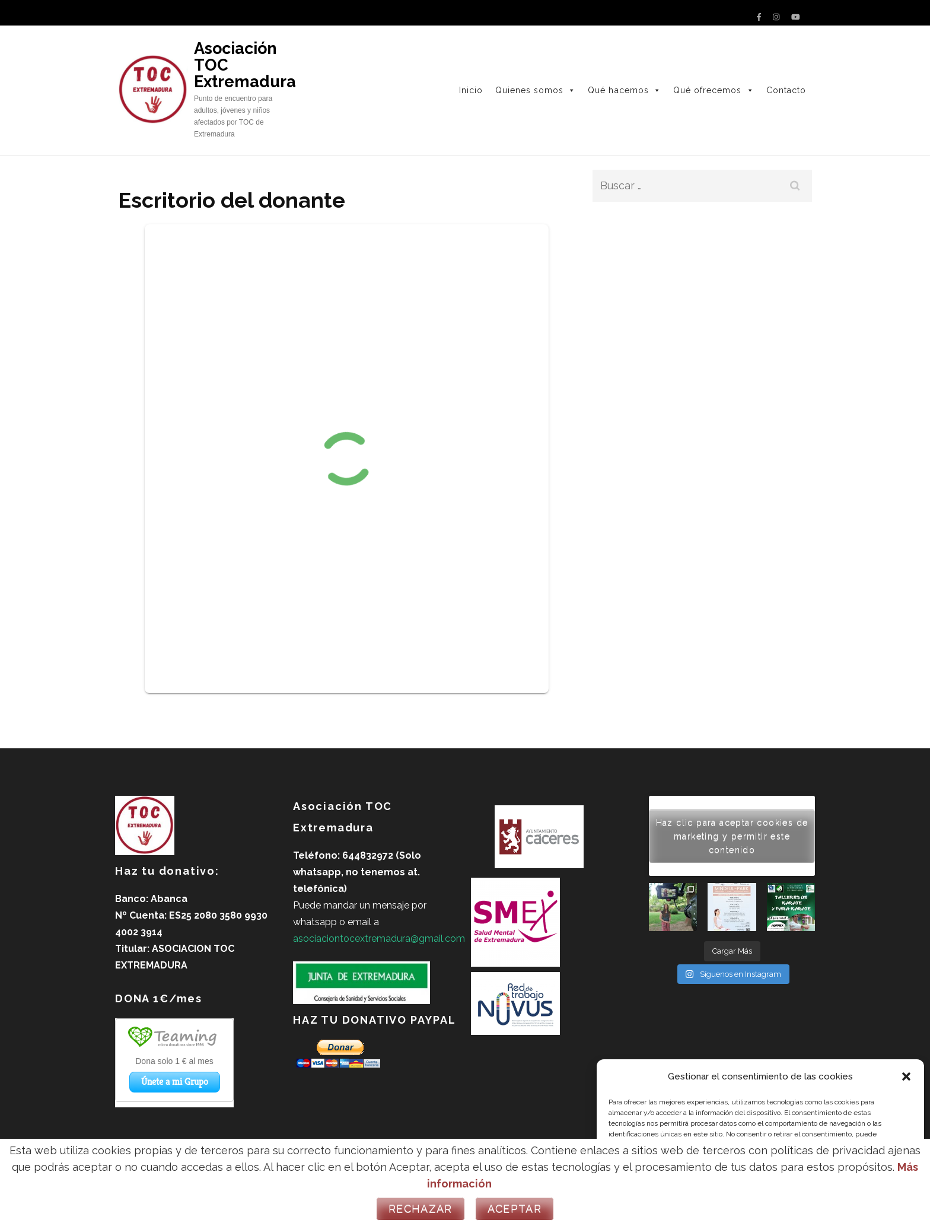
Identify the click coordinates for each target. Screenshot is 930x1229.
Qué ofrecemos (713, 90)
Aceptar (515, 1208)
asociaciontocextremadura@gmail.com (379, 938)
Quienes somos (536, 90)
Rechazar (420, 1208)
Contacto (786, 90)
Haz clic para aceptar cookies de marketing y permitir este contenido (732, 835)
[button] (906, 1076)
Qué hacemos (624, 90)
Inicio (471, 90)
